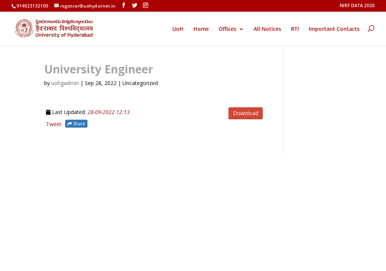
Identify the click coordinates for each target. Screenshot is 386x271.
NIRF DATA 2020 (357, 6)
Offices (227, 29)
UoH (178, 28)
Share (76, 123)
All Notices (267, 29)
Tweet (53, 124)
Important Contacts (334, 29)
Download (245, 113)
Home (201, 29)
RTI (295, 29)
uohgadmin (65, 83)
